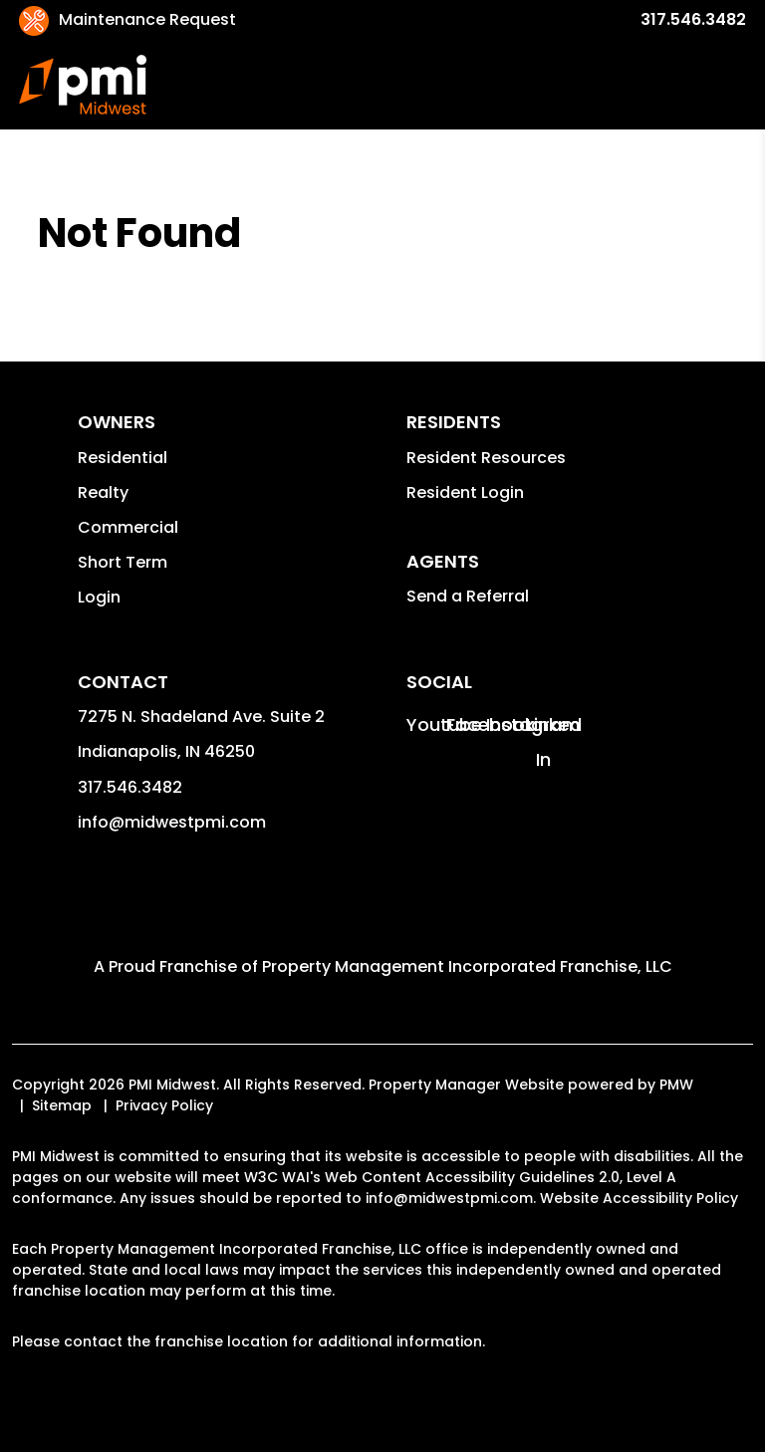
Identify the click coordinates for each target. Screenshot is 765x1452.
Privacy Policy (164, 1105)
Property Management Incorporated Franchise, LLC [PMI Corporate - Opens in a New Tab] (467, 966)
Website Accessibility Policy (639, 1198)
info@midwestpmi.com (172, 822)
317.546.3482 (693, 19)
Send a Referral (467, 596)
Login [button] (99, 597)
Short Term (122, 562)
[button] (423, 724)
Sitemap (62, 1105)
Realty (103, 492)
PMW (676, 1084)
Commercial (128, 527)
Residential (122, 457)
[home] (82, 85)
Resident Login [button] (465, 492)
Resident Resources (486, 457)
